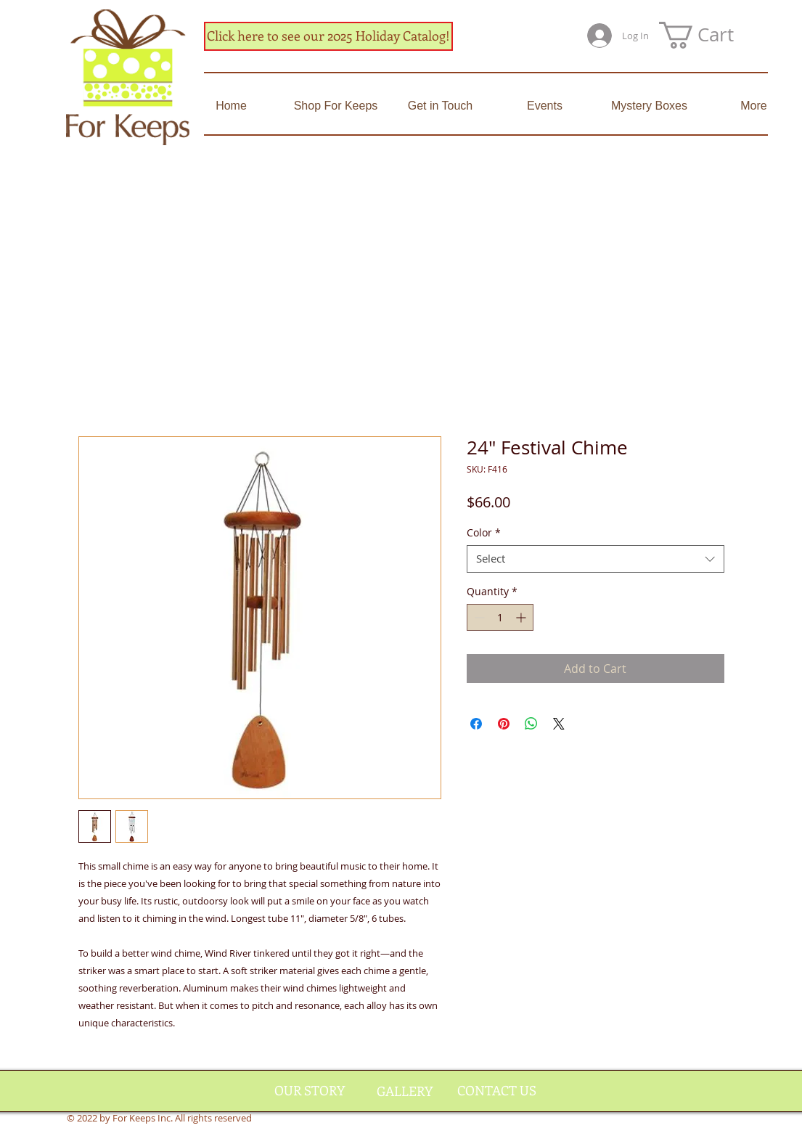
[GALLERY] (404, 1092)
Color (484, 532)
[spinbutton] (500, 617)
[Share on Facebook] (476, 723)
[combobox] (595, 559)
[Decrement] (478, 617)
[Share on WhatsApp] (531, 723)
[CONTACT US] (497, 1091)
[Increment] (522, 617)
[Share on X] (559, 723)
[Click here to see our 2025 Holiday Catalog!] (328, 36)
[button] (711, 35)
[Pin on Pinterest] (503, 723)
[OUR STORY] (310, 1091)
